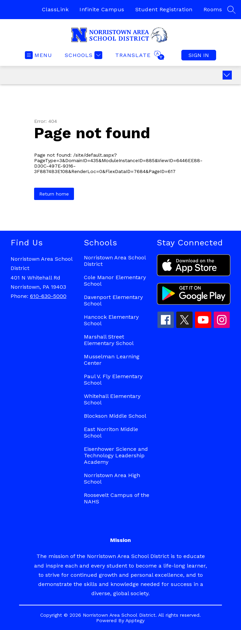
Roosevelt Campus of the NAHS (116, 498)
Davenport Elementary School (113, 300)
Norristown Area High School (112, 478)
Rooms (213, 9)
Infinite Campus (101, 9)
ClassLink (55, 9)
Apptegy (135, 620)
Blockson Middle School (115, 416)
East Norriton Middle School (111, 432)
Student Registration (164, 9)
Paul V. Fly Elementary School (113, 379)
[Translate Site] (139, 55)
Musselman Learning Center (111, 359)
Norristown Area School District (115, 260)
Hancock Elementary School (111, 320)
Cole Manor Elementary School (115, 280)
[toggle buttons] (227, 75)
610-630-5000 (48, 296)
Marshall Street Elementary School (109, 339)
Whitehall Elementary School (112, 399)
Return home (54, 194)
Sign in (199, 55)
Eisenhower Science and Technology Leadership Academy (116, 455)
